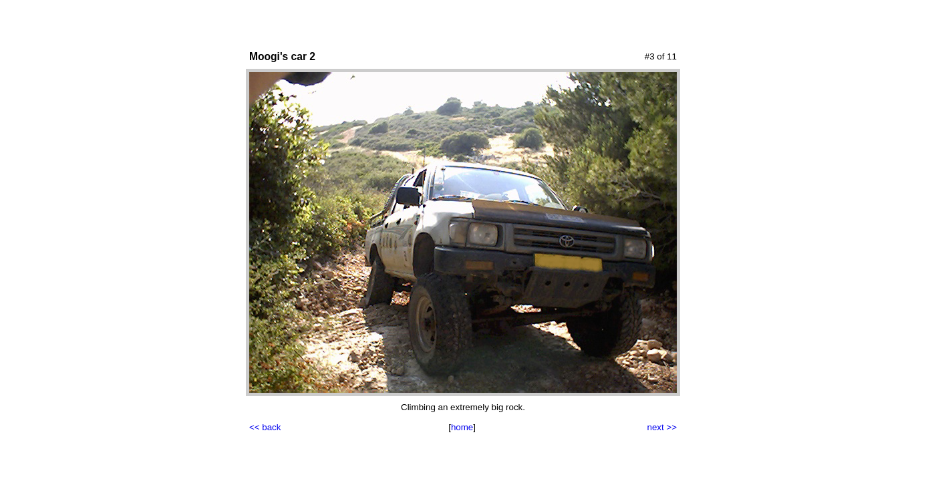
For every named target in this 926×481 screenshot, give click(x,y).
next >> (662, 427)
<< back (265, 427)
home (462, 427)
